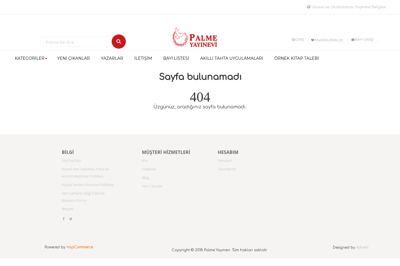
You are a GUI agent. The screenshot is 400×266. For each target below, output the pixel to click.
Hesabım (225, 160)
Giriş (298, 40)
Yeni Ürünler (152, 186)
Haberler (149, 169)
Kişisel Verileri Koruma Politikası (88, 184)
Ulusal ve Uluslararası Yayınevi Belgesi (346, 7)
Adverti (362, 247)
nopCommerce (79, 247)
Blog (145, 177)
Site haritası (71, 160)
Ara (144, 160)
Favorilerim (227, 169)
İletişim (67, 208)
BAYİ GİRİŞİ (362, 40)
